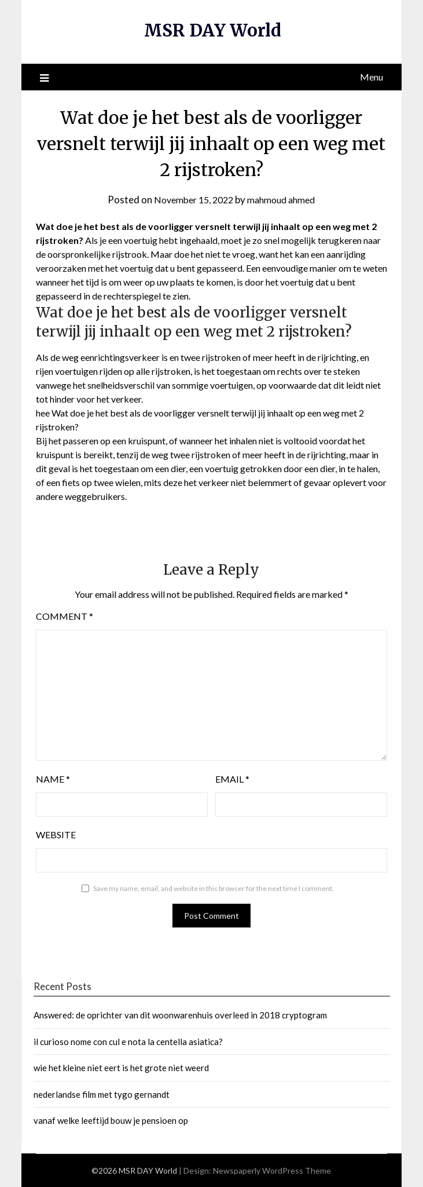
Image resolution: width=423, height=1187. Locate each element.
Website (56, 834)
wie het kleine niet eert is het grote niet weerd (121, 1067)
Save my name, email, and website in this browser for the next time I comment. (213, 888)
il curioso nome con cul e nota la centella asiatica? (128, 1041)
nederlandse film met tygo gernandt (102, 1094)
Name (53, 778)
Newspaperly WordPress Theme (272, 1170)
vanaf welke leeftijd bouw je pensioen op (111, 1120)
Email (232, 778)
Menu (371, 76)
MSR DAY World (212, 30)
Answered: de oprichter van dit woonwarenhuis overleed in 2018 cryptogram (180, 1015)
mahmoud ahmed (285, 199)
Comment (64, 616)
